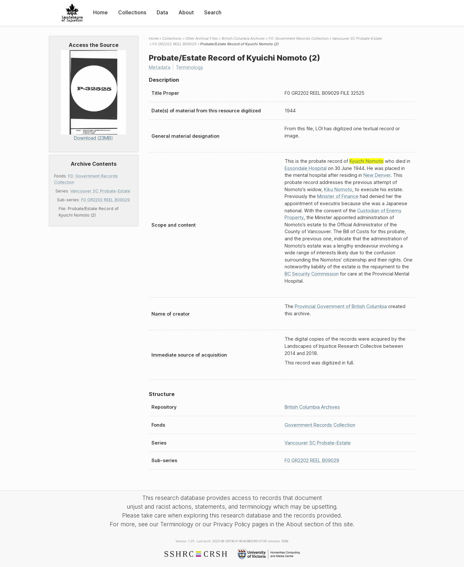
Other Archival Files (201, 38)
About (186, 12)
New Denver (376, 175)
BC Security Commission (312, 273)
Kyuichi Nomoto (366, 161)
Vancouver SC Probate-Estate (100, 191)
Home (100, 12)
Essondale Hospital (306, 168)
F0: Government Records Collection (299, 38)
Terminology (189, 67)
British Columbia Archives (243, 38)
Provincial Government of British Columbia (341, 306)
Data (162, 12)
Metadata (159, 67)
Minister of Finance (338, 196)
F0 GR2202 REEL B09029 (105, 199)
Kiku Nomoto (338, 189)
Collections (132, 12)
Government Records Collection (320, 425)
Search (212, 12)
